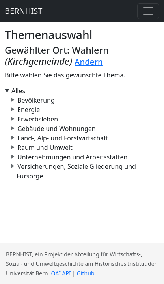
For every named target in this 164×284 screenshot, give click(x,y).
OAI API (61, 273)
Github (86, 273)
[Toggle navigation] (148, 11)
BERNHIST (23, 11)
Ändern (89, 61)
